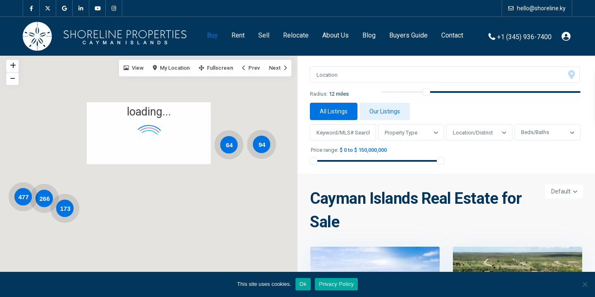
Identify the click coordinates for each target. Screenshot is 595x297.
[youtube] (97, 8)
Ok (303, 284)
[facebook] (31, 8)
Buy (212, 35)
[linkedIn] (81, 8)
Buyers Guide (408, 35)
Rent (238, 35)
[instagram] (114, 8)
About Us (335, 35)
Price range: (324, 150)
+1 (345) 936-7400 (524, 36)
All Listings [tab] (333, 111)
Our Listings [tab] (384, 111)
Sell (263, 35)
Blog (369, 35)
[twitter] (48, 8)
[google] (64, 8)
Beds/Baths (535, 132)
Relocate (296, 35)
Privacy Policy (336, 284)
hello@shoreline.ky (537, 8)
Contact (452, 35)
